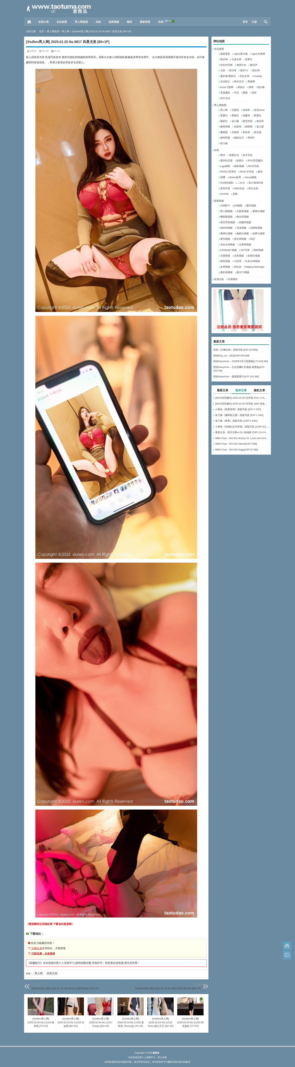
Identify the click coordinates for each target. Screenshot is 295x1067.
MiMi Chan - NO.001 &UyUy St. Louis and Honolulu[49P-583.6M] (242, 438)
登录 (245, 21)
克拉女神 (244, 76)
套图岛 (33, 51)
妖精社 (240, 160)
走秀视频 (225, 266)
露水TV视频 (242, 272)
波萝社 (248, 59)
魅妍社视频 (242, 233)
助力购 (224, 143)
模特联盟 (225, 137)
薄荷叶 (251, 137)
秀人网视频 (226, 211)
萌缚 (251, 87)
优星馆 (237, 126)
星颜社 (224, 115)
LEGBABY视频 (228, 250)
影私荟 (246, 132)
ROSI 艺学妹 (247, 171)
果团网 (251, 81)
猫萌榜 (248, 126)
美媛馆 (246, 115)
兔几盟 (260, 126)
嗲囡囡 (224, 132)
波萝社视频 (258, 233)
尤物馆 (235, 132)
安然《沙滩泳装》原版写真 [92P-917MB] (235, 349)
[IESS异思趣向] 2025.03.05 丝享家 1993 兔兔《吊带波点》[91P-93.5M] (242, 403)
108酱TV (225, 205)
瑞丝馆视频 (226, 227)
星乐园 (257, 132)
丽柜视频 (239, 166)
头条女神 (236, 59)
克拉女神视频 (227, 244)
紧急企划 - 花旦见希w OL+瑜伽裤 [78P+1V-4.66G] (242, 432)
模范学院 (247, 121)
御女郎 (260, 121)
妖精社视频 (254, 255)
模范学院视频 (227, 222)
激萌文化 (241, 65)
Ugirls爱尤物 (241, 53)
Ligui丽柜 (225, 166)
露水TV (244, 70)
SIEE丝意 (239, 188)
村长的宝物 (226, 65)
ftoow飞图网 (226, 87)
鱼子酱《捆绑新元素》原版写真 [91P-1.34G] (239, 415)
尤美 (222, 70)
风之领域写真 (256, 182)
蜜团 (245, 92)
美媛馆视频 (245, 222)
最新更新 (145, 21)
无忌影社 (225, 81)
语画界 (246, 110)
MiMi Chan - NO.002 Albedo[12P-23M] (236, 443)
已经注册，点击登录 (43, 953)
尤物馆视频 (256, 227)
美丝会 (237, 266)
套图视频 (114, 21)
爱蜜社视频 (258, 211)
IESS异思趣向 (255, 160)
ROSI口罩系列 (228, 171)
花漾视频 (241, 227)
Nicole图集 (251, 177)
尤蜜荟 (235, 110)
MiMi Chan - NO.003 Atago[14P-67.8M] (236, 449)
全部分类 (43, 21)
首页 (29, 21)
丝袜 (98, 21)
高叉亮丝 (247, 155)
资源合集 (219, 279)
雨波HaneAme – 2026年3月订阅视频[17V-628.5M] (240, 361)
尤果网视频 (245, 244)
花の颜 (235, 121)
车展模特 (233, 279)
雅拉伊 (253, 65)
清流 (254, 92)
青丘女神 (253, 188)
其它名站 (225, 98)
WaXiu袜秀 (235, 177)
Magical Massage (254, 266)
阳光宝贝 (239, 81)
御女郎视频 (242, 216)
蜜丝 (260, 171)
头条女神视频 (252, 261)
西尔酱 (261, 87)
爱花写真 (225, 188)
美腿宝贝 (234, 155)
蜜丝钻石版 (226, 160)
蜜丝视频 (251, 205)
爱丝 (222, 155)
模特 (129, 21)
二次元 (241, 182)
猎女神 (256, 70)
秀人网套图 (81, 21)
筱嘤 (222, 177)
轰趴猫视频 (226, 272)
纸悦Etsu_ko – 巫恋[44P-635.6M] (231, 355)
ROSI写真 (253, 166)
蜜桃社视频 (226, 233)
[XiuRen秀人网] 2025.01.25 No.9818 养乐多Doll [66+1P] (168, 988)
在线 (166, 21)
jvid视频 (238, 205)
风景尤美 (52, 973)
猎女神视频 (240, 238)
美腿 (235, 193)
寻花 (236, 92)
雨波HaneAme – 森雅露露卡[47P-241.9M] (236, 376)
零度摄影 (225, 92)
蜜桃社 (235, 115)
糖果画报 (225, 126)
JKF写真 (245, 250)
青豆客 (232, 70)
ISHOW (224, 193)
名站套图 (61, 21)
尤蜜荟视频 (242, 211)
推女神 (224, 59)
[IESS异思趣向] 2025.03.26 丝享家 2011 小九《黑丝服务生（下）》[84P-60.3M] (242, 397)
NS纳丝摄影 (226, 182)
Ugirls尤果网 (258, 53)
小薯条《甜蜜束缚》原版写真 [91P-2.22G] (238, 409)
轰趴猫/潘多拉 (228, 76)
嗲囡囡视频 (226, 216)
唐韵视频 (225, 261)
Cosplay (257, 76)
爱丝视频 (225, 238)
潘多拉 (241, 87)
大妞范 (237, 261)
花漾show (259, 110)
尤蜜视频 (225, 255)
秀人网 (65, 31)
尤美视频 (239, 255)
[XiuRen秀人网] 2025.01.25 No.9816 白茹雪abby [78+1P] (65, 988)
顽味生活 (239, 137)
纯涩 (252, 238)
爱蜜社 (257, 115)
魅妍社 (224, 121)
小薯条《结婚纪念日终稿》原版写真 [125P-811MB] (242, 426)
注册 (254, 21)
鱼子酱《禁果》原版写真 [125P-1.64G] (236, 420)
